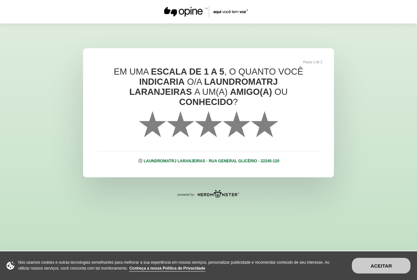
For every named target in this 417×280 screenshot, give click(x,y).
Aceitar (381, 266)
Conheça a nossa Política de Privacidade (167, 268)
